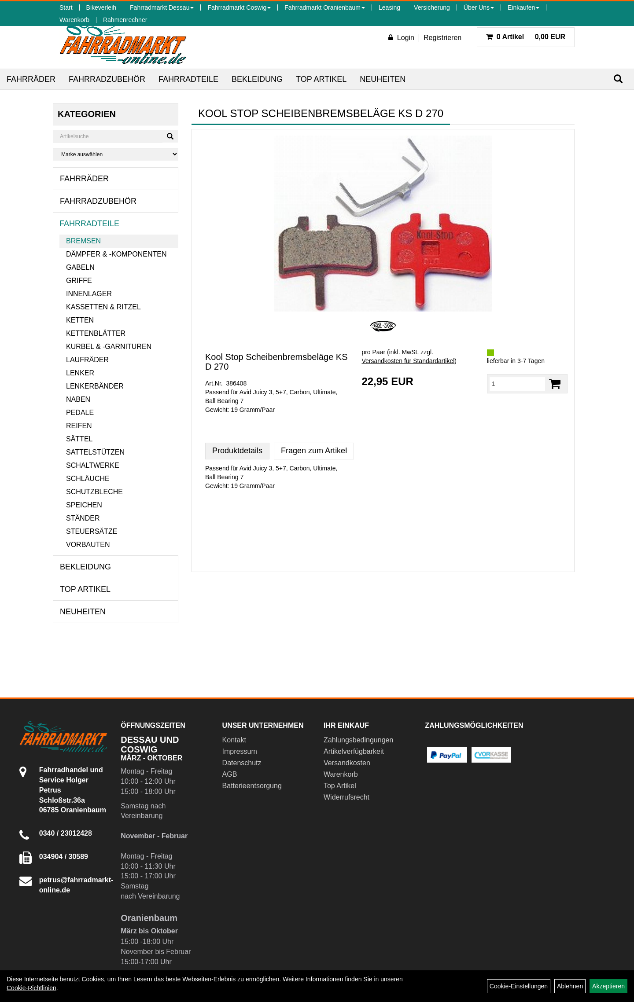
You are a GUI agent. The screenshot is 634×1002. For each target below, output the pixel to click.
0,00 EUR (525, 36)
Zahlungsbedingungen (358, 740)
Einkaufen (523, 7)
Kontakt (234, 740)
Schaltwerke (92, 465)
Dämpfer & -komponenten (116, 254)
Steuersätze (91, 531)
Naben (78, 399)
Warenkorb (74, 20)
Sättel (79, 439)
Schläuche (88, 478)
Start (66, 7)
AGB (229, 774)
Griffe (79, 280)
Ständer (83, 518)
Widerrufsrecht (346, 797)
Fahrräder (31, 79)
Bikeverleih (101, 7)
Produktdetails (237, 450)
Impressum (239, 751)
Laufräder (87, 359)
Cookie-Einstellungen (519, 986)
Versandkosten (347, 763)
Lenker (80, 373)
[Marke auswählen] (115, 154)
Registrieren (442, 37)
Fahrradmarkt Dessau (162, 7)
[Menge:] (517, 384)
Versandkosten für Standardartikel (407, 360)
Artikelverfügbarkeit (354, 751)
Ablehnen (570, 986)
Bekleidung (257, 79)
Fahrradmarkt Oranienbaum (324, 7)
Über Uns (479, 7)
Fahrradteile (188, 79)
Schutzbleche (94, 491)
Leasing (389, 7)
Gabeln (80, 267)
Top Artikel (321, 79)
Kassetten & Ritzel (103, 307)
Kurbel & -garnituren (108, 346)
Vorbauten (88, 544)
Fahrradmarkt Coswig (239, 7)
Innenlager (89, 293)
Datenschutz (242, 763)
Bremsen (83, 241)
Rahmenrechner (125, 20)
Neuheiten (382, 79)
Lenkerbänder (95, 386)
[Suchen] (618, 79)
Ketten (80, 320)
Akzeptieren (608, 986)
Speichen (84, 505)
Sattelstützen (95, 452)
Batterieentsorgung (252, 785)
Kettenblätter (95, 333)
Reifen (79, 425)
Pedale (80, 412)
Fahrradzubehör (107, 79)
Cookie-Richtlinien (31, 987)
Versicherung (432, 7)
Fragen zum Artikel (314, 450)
